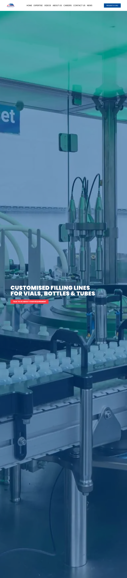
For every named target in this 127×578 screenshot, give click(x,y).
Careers (68, 5)
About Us (57, 5)
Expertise (38, 5)
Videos (47, 5)
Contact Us (79, 5)
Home (29, 5)
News (89, 5)
